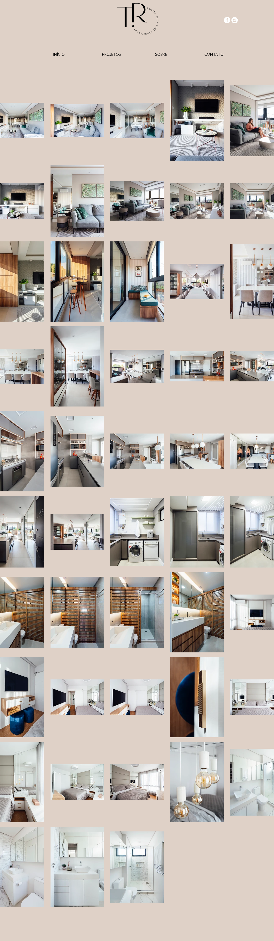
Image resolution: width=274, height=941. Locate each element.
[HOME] (58, 54)
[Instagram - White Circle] (234, 20)
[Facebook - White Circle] (227, 20)
